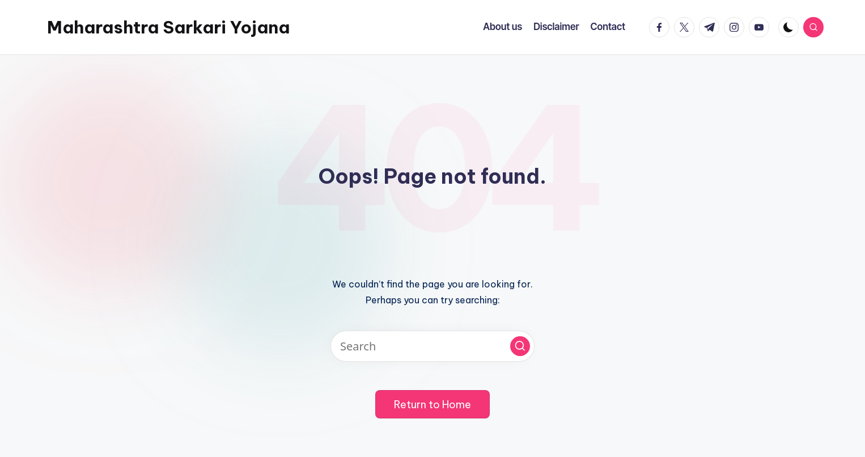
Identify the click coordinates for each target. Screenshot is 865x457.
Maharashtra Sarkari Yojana (168, 27)
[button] (520, 346)
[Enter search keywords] (432, 346)
